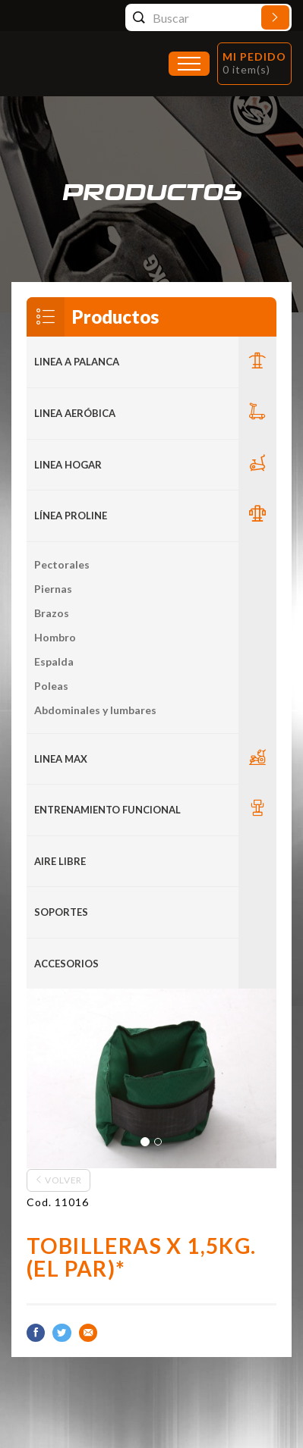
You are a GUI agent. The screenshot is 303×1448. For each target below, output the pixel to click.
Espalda (54, 661)
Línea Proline (70, 515)
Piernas (53, 588)
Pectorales (62, 564)
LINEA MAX (60, 759)
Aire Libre (60, 861)
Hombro (55, 637)
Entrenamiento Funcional (107, 810)
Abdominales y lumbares (95, 710)
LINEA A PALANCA (76, 362)
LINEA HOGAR (68, 465)
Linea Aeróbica (74, 413)
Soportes (61, 912)
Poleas (51, 685)
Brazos (51, 612)
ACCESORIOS (66, 963)
